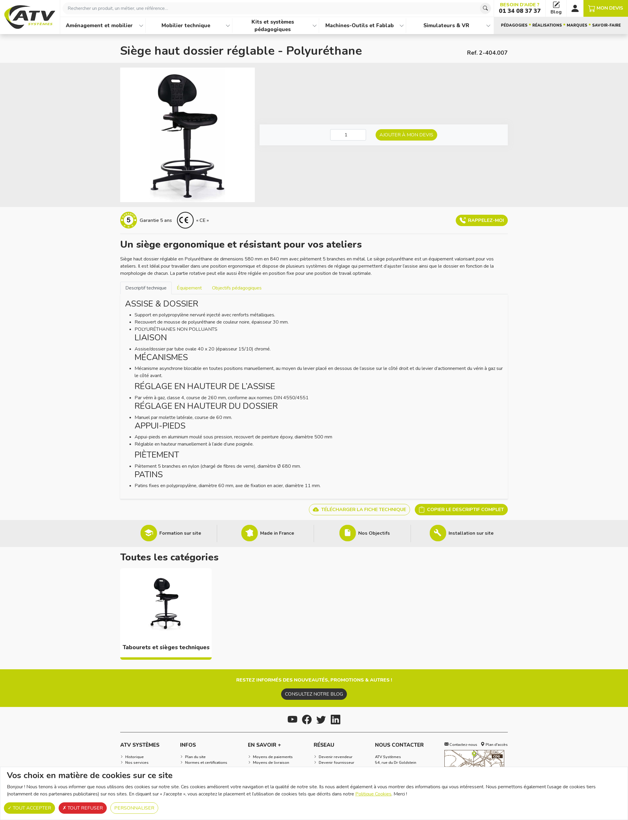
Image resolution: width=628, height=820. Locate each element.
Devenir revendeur (336, 757)
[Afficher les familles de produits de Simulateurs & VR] (488, 25)
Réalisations (547, 25)
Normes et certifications (206, 762)
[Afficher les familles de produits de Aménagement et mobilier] (141, 25)
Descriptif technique (146, 288)
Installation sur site (471, 533)
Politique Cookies (373, 794)
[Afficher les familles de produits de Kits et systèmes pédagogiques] (314, 25)
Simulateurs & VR (446, 25)
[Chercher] (485, 8)
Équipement (189, 288)
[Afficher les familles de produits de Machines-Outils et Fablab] (401, 25)
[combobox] (277, 8)
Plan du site (195, 757)
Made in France (277, 533)
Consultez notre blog (314, 694)
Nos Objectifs (374, 533)
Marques (577, 25)
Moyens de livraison (271, 762)
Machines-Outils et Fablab (359, 25)
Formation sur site (180, 533)
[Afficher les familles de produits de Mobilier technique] (228, 25)
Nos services (137, 762)
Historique (134, 757)
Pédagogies (514, 25)
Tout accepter (29, 808)
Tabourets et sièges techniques (166, 647)
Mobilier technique (185, 25)
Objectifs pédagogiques (237, 288)
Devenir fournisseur (336, 762)
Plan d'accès (494, 744)
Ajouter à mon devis (406, 135)
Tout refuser (83, 808)
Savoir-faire (606, 25)
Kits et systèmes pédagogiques (272, 25)
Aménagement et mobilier (99, 25)
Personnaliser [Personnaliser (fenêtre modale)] (134, 808)
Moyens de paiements (273, 757)
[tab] (146, 288)
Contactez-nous (460, 744)
